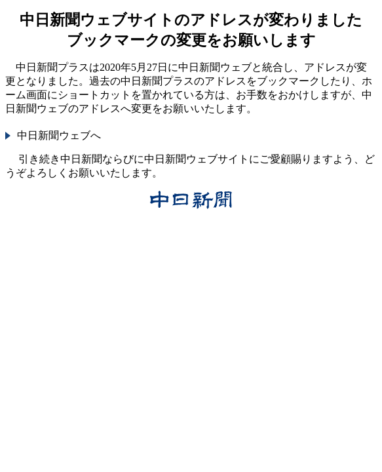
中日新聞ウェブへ (59, 135)
